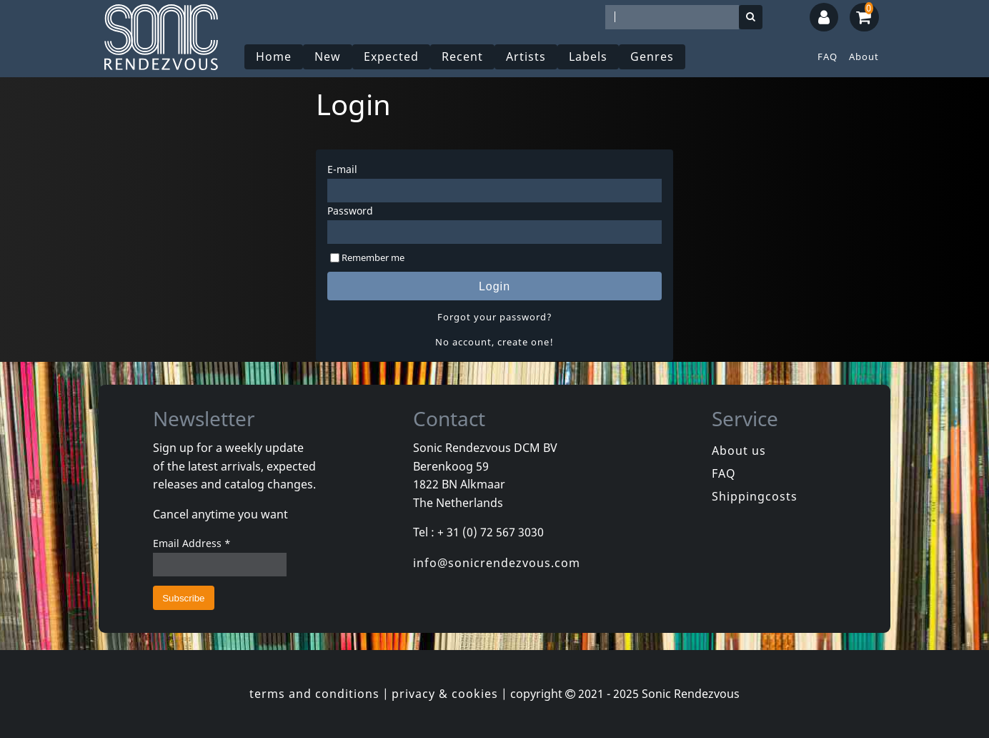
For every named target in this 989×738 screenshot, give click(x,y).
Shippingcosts (754, 496)
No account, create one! (494, 341)
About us (739, 450)
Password (350, 210)
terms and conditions (314, 694)
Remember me (373, 257)
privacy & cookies (445, 694)
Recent (462, 56)
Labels (588, 56)
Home (274, 56)
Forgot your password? (494, 316)
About (864, 56)
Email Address (192, 543)
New (327, 56)
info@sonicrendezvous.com (496, 563)
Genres (652, 56)
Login (494, 286)
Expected (391, 56)
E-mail (342, 169)
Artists (526, 56)
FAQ (827, 56)
